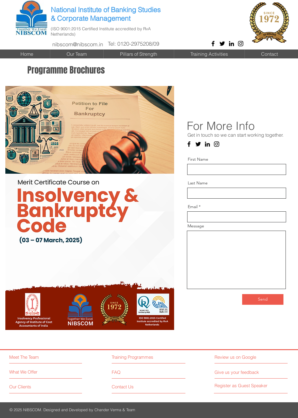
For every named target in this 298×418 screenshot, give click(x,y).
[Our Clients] (31, 387)
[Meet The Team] (34, 357)
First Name (198, 159)
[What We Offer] (31, 372)
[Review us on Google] (241, 357)
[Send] (262, 299)
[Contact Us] (134, 387)
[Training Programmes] (137, 357)
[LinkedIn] (231, 43)
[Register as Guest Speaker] (241, 385)
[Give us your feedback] (239, 372)
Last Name (198, 183)
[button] (89, 208)
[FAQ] (128, 372)
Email (193, 207)
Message (195, 226)
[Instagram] (240, 43)
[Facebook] (213, 43)
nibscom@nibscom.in (77, 44)
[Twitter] (222, 43)
